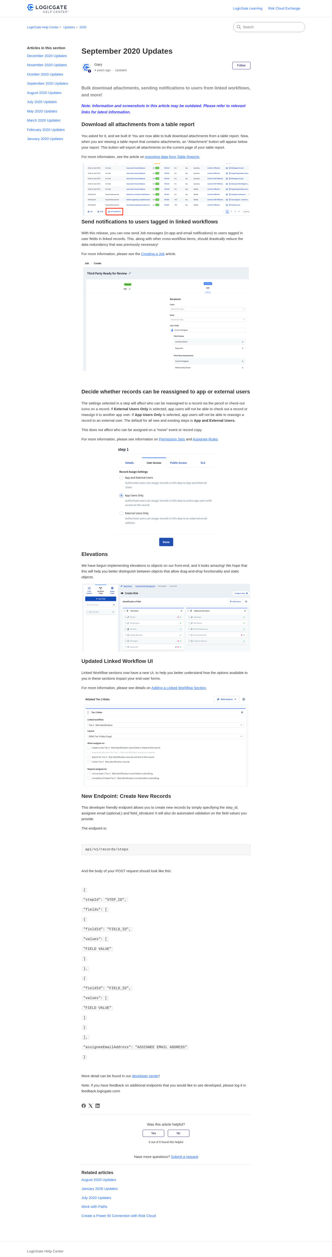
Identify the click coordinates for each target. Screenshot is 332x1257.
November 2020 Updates (47, 65)
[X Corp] (90, 1101)
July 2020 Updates (42, 102)
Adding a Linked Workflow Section (178, 688)
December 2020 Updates (47, 56)
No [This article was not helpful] (178, 1129)
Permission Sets (172, 439)
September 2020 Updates (47, 83)
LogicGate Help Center (43, 27)
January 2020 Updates (45, 139)
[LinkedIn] (97, 1101)
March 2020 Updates (43, 120)
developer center (145, 1072)
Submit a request (184, 1152)
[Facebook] (84, 1101)
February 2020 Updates (46, 130)
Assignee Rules (205, 439)
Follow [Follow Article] (241, 65)
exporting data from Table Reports (172, 157)
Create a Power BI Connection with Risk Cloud (119, 1211)
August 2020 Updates (44, 93)
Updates (69, 27)
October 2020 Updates (45, 74)
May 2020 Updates (42, 111)
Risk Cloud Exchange (284, 8)
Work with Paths (94, 1202)
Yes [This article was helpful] (153, 1129)
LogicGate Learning (247, 8)
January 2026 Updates (100, 1184)
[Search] (269, 27)
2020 (83, 27)
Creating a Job (153, 254)
